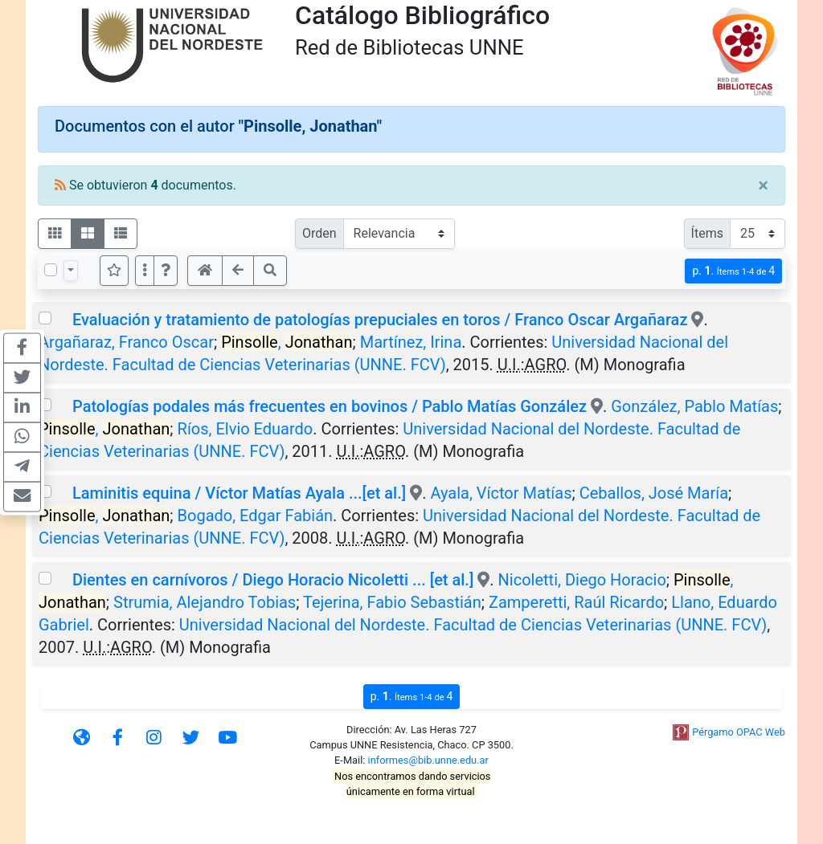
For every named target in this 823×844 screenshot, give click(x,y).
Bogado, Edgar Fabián (256, 515)
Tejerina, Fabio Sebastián (392, 602)
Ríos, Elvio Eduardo (245, 428)
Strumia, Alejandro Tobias (204, 602)
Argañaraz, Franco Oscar (126, 342)
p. (733, 271)
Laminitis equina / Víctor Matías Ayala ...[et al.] (239, 493)
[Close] (763, 185)
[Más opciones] (144, 270)
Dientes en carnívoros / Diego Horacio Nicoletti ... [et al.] (272, 579)
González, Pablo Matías (694, 406)
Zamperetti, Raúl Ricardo (576, 602)
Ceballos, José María (653, 493)
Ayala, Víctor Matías (500, 493)
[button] (166, 270)
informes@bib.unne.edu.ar (428, 760)
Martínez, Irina (411, 342)
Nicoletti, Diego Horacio (582, 579)
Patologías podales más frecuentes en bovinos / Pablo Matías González (329, 406)
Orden (319, 233)
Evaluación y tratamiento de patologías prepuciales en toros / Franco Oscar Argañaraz (379, 319)
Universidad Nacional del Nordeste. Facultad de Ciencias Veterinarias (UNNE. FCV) (473, 624)
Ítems (707, 233)
